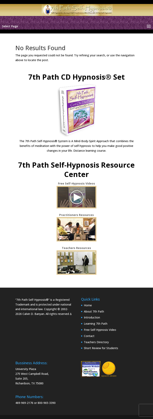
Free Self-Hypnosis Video (100, 330)
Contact (89, 336)
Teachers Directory (96, 342)
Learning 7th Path (95, 323)
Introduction (92, 317)
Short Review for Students (101, 348)
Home (88, 305)
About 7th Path (94, 311)
